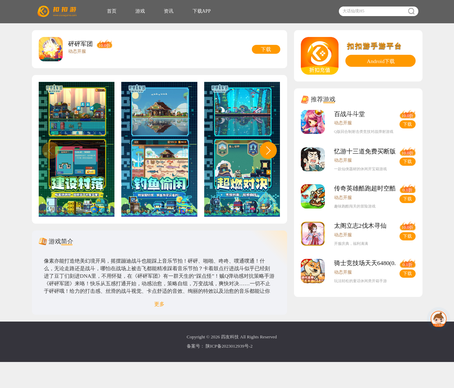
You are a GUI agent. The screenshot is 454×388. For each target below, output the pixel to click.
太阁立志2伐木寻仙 (368, 250)
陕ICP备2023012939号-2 (229, 370)
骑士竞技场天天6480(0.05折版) (385, 293)
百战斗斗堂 (356, 122)
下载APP (227, 13)
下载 (406, 133)
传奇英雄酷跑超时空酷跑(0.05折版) (392, 207)
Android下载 (381, 66)
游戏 (156, 13)
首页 (124, 13)
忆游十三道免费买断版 (373, 164)
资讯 (189, 13)
